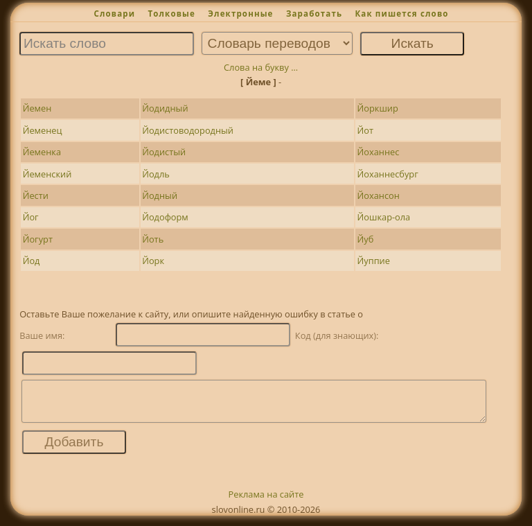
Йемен (37, 108)
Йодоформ (165, 217)
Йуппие (373, 260)
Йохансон (378, 195)
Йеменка (42, 152)
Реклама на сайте (266, 502)
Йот (365, 130)
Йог (31, 217)
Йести (35, 195)
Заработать (314, 13)
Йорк (153, 260)
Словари (114, 13)
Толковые (171, 13)
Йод (31, 260)
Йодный (159, 195)
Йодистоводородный (187, 130)
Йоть (152, 239)
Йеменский (47, 174)
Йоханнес (378, 152)
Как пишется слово (401, 13)
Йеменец (42, 130)
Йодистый (164, 152)
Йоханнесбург (387, 174)
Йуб (365, 239)
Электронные (240, 13)
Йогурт (38, 239)
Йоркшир (377, 108)
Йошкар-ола (384, 217)
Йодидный (165, 108)
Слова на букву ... (261, 67)
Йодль (156, 174)
